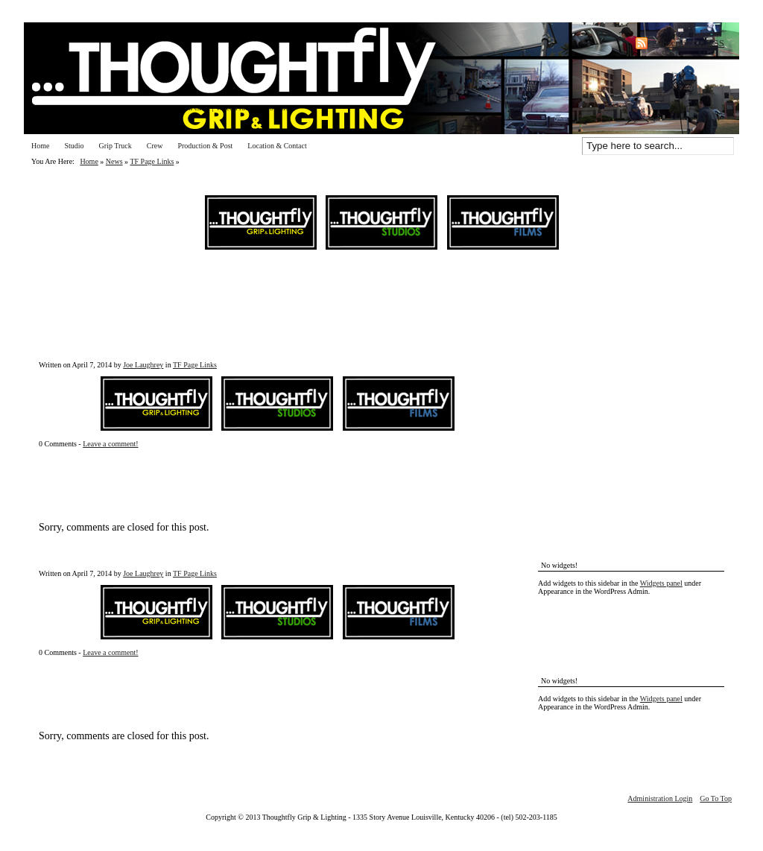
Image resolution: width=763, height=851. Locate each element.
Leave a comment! (110, 444)
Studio (73, 146)
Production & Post (204, 146)
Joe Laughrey (143, 365)
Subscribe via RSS (688, 42)
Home (40, 146)
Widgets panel (661, 583)
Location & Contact (276, 146)
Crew (155, 146)
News (114, 161)
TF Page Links (152, 161)
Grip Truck (115, 146)
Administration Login (659, 798)
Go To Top (716, 798)
